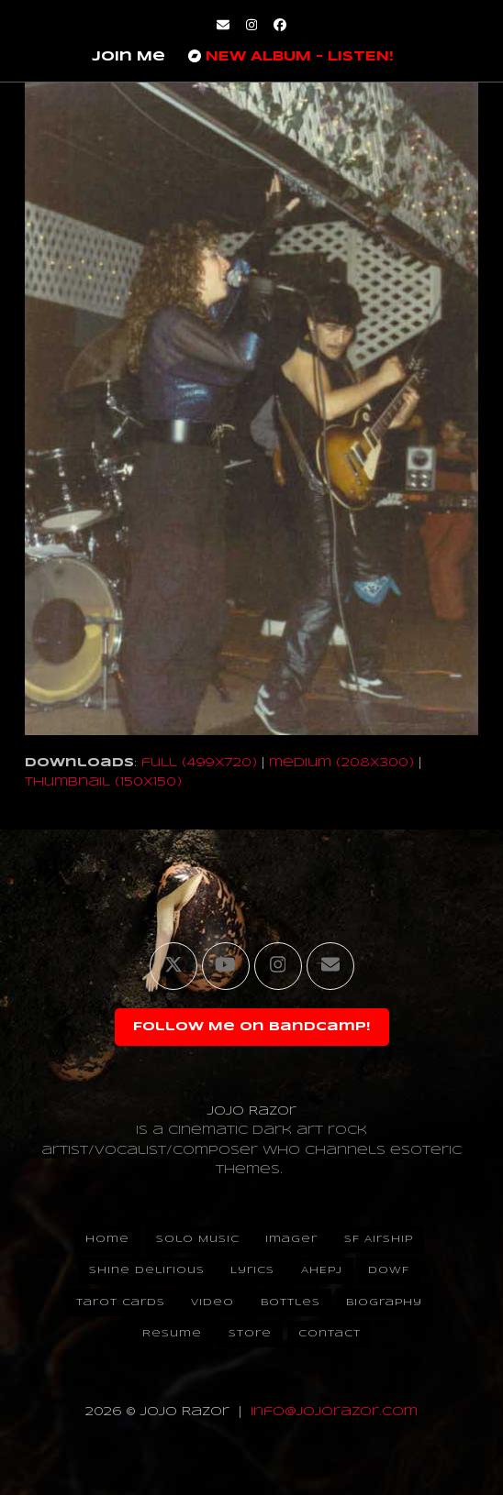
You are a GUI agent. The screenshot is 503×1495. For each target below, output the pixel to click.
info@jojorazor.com (334, 1412)
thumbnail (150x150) (103, 782)
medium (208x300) (341, 763)
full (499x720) (199, 763)
